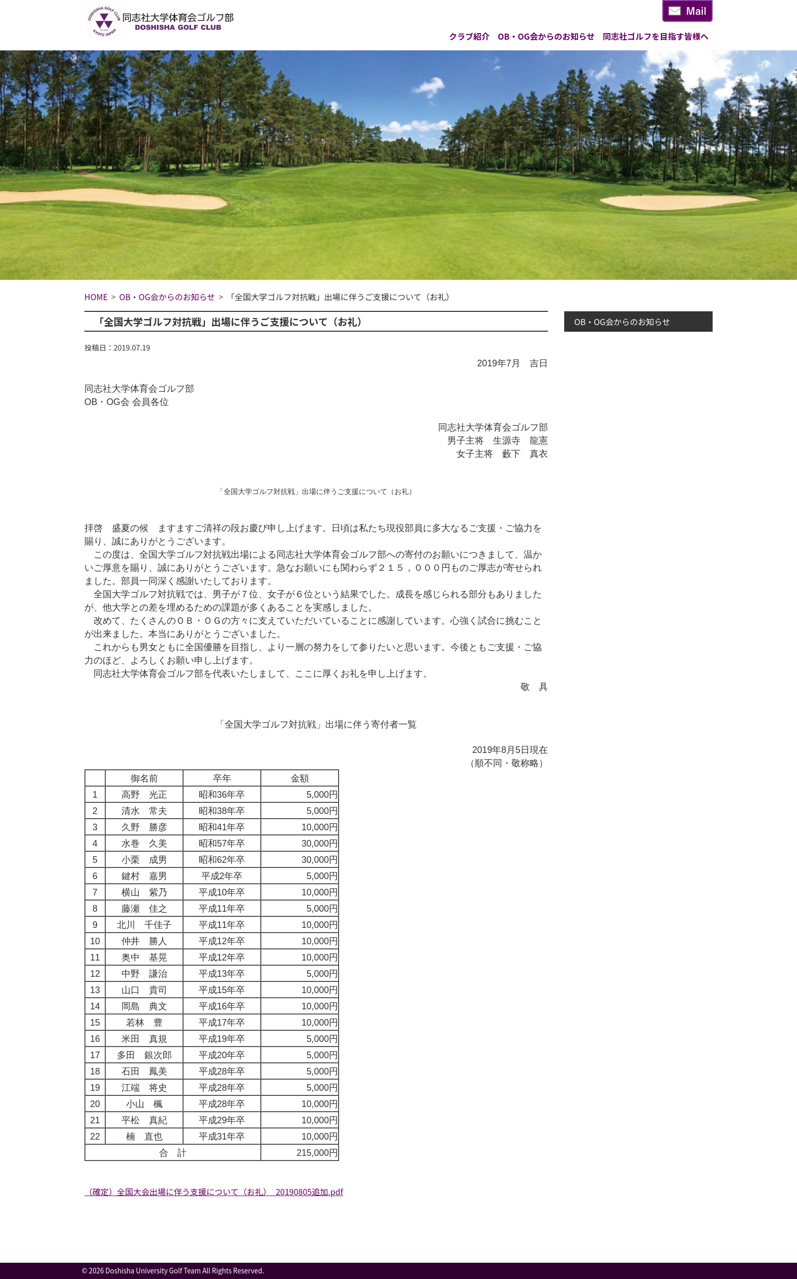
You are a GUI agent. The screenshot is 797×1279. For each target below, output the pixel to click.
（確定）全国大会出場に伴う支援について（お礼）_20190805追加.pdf (213, 1191)
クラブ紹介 (469, 36)
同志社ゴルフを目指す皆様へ (656, 36)
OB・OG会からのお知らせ (546, 36)
